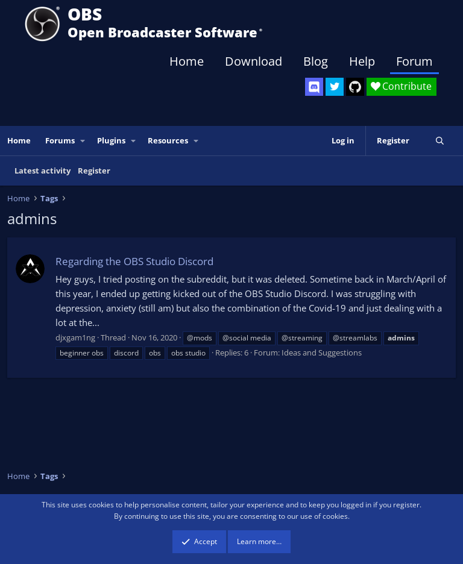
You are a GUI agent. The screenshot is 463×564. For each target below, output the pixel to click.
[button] (83, 140)
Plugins (111, 140)
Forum (414, 61)
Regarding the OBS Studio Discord (134, 261)
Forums (60, 140)
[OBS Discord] (314, 87)
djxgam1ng (75, 337)
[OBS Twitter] (335, 87)
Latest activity (42, 170)
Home (186, 61)
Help (362, 61)
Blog (315, 61)
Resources (168, 140)
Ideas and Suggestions (322, 352)
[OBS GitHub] (355, 87)
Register (94, 170)
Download (253, 61)
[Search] (440, 140)
